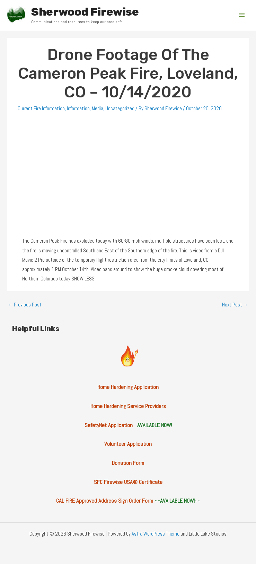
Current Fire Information (41, 108)
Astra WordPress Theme (155, 534)
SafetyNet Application (109, 425)
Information (78, 108)
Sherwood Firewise (85, 11)
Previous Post (25, 305)
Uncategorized (119, 108)
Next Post (235, 305)
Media (97, 108)
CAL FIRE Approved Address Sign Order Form (104, 500)
